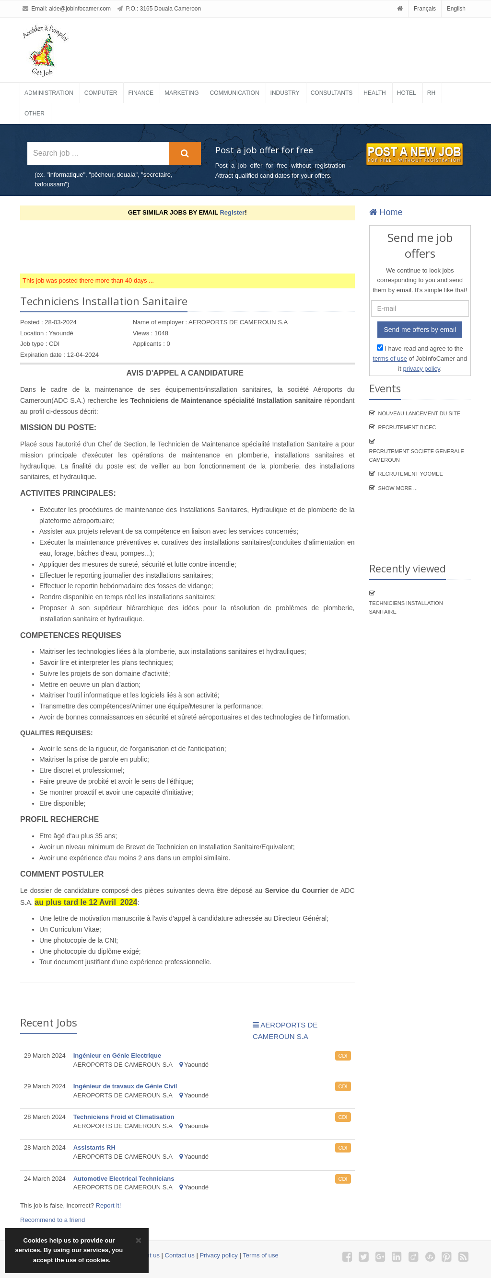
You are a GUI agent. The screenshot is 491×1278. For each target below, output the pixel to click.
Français (425, 8)
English (456, 8)
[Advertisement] (194, 246)
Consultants (332, 93)
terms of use (390, 358)
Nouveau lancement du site (419, 413)
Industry (285, 93)
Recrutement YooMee (410, 474)
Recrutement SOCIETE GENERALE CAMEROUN (416, 455)
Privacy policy (218, 1255)
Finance (140, 93)
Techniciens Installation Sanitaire (406, 607)
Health (374, 93)
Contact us (180, 1255)
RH (431, 93)
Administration (48, 93)
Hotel (406, 93)
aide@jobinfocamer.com (80, 8)
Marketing (181, 93)
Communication (234, 93)
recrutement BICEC (407, 427)
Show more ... (398, 488)
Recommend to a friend (52, 1219)
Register (232, 212)
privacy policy (421, 368)
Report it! (108, 1205)
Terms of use (260, 1255)
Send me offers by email (420, 329)
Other (34, 113)
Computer (100, 93)
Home (386, 212)
